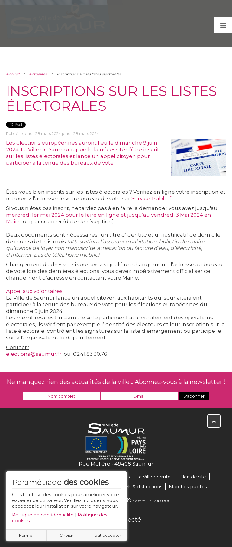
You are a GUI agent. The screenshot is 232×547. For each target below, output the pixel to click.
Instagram (135, 532)
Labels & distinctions (139, 487)
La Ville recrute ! (154, 477)
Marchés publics (188, 487)
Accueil (12, 74)
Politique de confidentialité (43, 515)
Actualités (38, 74)
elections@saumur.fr (33, 354)
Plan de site (192, 477)
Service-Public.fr (152, 198)
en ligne (109, 215)
